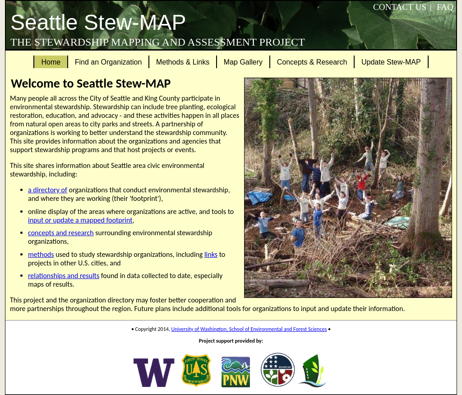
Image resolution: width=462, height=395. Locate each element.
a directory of (47, 190)
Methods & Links (182, 62)
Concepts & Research (312, 62)
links (210, 254)
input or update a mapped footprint (80, 220)
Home (50, 62)
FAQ (445, 7)
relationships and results (63, 275)
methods (41, 254)
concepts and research (61, 232)
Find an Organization (108, 62)
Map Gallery (243, 62)
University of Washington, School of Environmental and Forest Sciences (249, 329)
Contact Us (399, 7)
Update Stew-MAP (391, 62)
